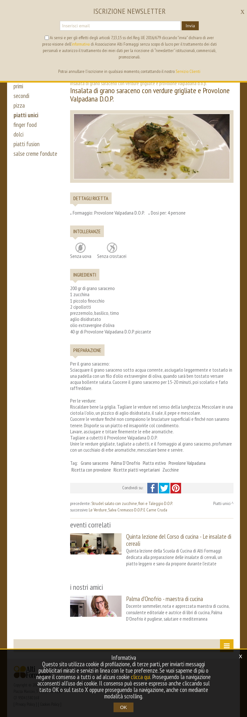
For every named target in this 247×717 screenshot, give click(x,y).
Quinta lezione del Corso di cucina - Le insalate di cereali (178, 539)
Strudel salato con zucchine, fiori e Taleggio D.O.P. (132, 503)
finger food (25, 124)
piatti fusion (27, 144)
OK (123, 707)
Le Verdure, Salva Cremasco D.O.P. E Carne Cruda (128, 510)
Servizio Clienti (188, 71)
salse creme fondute (35, 153)
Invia (190, 26)
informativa (81, 44)
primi (18, 86)
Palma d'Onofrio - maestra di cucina (164, 599)
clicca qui (140, 677)
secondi (21, 95)
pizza (19, 105)
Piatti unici (222, 503)
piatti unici (26, 115)
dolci (18, 134)
